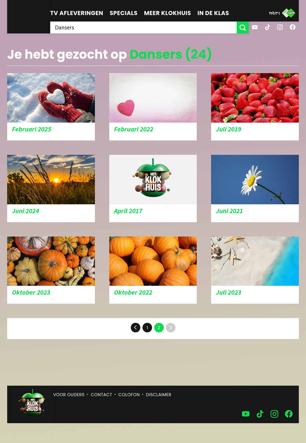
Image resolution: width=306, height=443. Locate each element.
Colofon (129, 395)
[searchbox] (143, 27)
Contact (101, 395)
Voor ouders (69, 395)
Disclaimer (158, 395)
